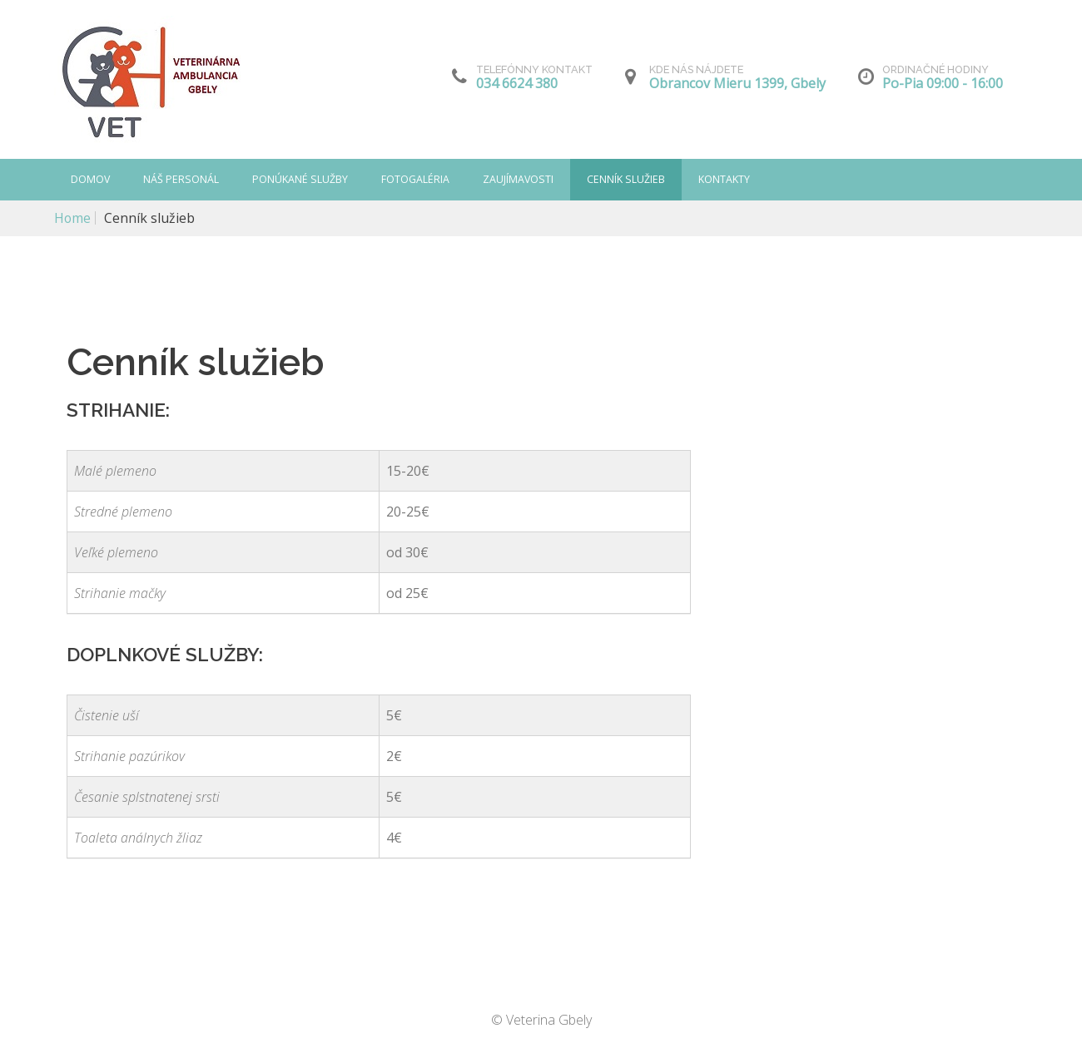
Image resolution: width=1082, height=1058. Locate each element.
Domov (91, 179)
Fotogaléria (416, 179)
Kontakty (726, 179)
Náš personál (182, 179)
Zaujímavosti (520, 179)
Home (73, 218)
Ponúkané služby (301, 179)
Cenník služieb (628, 179)
